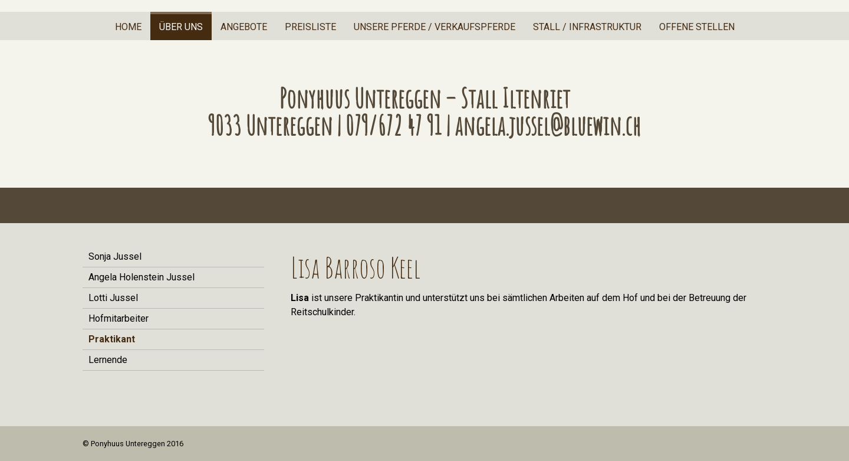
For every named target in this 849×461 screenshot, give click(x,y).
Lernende (107, 359)
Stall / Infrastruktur (587, 26)
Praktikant (111, 339)
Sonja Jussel (115, 256)
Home (128, 26)
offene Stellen (697, 26)
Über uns (181, 26)
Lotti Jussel (113, 297)
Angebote (244, 26)
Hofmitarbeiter (118, 318)
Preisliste (310, 26)
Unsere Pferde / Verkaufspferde (434, 26)
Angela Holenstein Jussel (141, 277)
